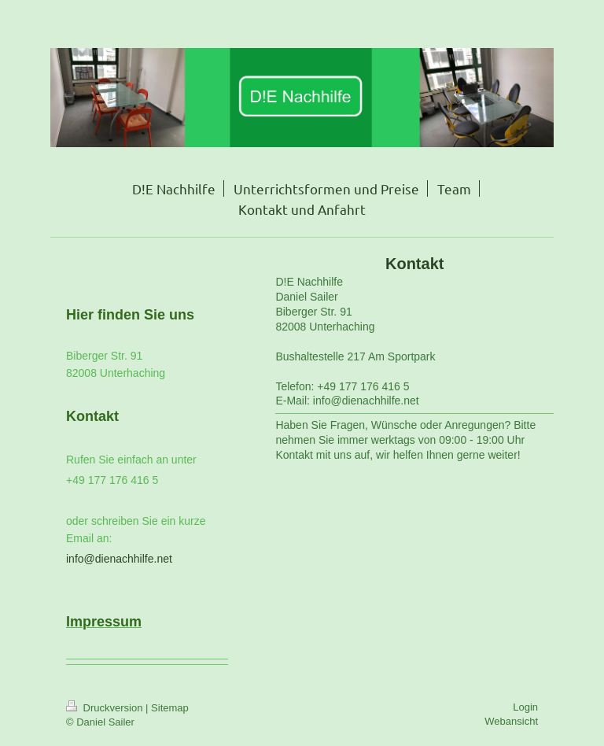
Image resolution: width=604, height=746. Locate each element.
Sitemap (170, 708)
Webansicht (511, 721)
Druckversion (105, 708)
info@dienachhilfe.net (119, 558)
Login (525, 707)
